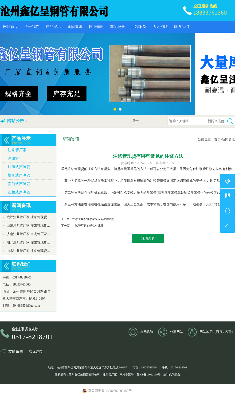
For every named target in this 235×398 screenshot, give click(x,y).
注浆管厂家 (17, 150)
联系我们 (181, 27)
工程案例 (138, 27)
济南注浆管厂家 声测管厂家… (28, 234)
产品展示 (53, 27)
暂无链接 (35, 351)
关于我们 (31, 27)
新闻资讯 (74, 27)
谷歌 (228, 332)
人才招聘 (160, 27)
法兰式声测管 (19, 192)
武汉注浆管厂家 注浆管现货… (28, 217)
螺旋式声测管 (19, 175)
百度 (219, 332)
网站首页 (10, 27)
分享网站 (176, 332)
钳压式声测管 (19, 167)
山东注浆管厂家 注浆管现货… (28, 225)
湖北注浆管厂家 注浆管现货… (28, 242)
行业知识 (96, 27)
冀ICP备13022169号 (149, 374)
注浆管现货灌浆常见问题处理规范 (93, 219)
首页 (217, 139)
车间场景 (117, 27)
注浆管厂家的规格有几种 (87, 225)
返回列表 (148, 238)
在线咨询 (146, 332)
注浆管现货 (76, 169)
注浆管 (13, 158)
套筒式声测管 (19, 184)
